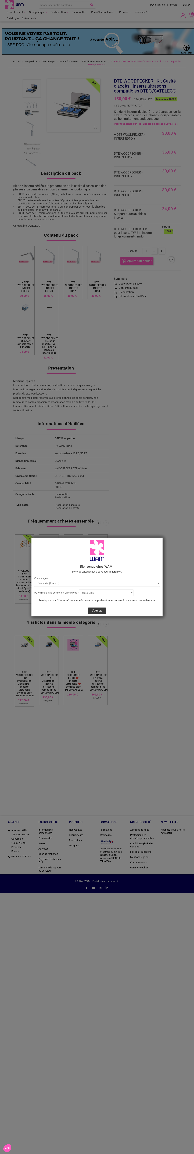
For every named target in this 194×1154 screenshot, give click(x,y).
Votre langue (41, 578)
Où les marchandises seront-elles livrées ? (56, 592)
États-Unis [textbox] (88, 592)
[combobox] (106, 593)
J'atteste (97, 610)
